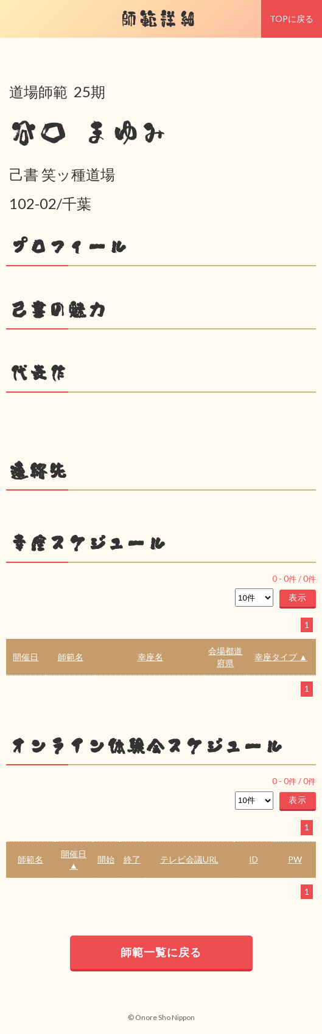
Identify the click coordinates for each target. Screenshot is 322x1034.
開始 (105, 859)
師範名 (70, 657)
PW (295, 859)
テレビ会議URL (189, 859)
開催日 (25, 657)
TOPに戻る (291, 18)
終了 (132, 859)
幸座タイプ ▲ (280, 657)
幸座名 (150, 657)
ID (253, 859)
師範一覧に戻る (161, 952)
